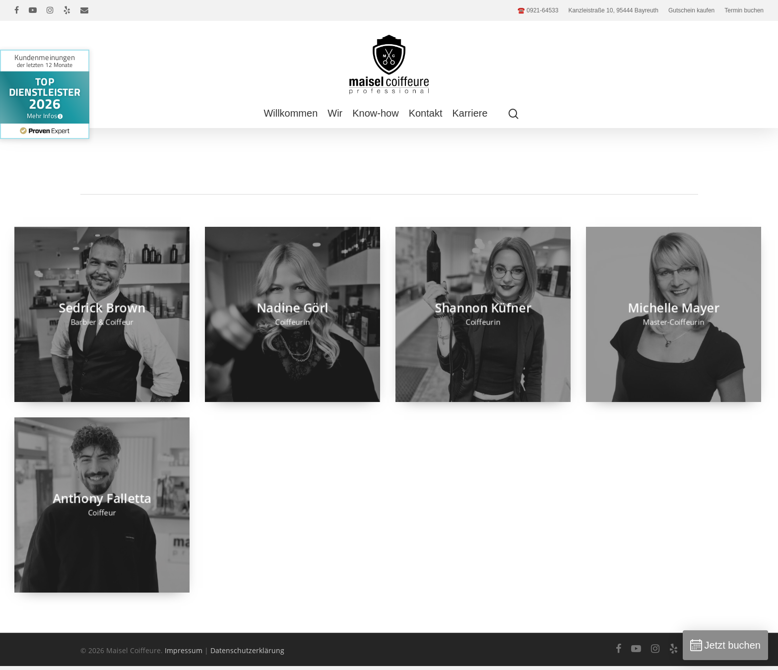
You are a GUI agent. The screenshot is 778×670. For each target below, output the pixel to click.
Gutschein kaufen (691, 10)
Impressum (183, 650)
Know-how (375, 113)
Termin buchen (744, 10)
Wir (334, 113)
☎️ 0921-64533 (538, 10)
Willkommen (290, 113)
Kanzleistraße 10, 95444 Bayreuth (613, 10)
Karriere (469, 113)
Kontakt (426, 113)
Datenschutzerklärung (247, 650)
